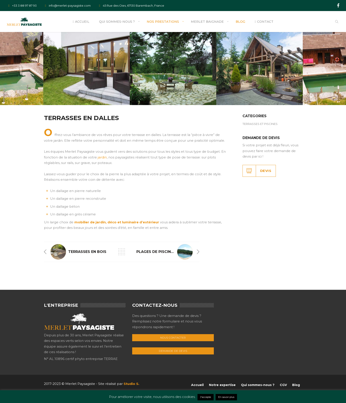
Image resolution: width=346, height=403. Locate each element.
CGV (283, 385)
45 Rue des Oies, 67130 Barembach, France (130, 5)
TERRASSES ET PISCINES (260, 124)
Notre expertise (222, 385)
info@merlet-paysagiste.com (67, 5)
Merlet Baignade (207, 22)
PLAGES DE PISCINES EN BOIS (164, 252)
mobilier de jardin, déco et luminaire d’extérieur (116, 222)
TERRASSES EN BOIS (87, 252)
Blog (240, 22)
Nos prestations (163, 22)
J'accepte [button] (205, 397)
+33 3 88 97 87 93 (22, 5)
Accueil (81, 22)
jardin (102, 157)
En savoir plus (226, 397)
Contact (264, 22)
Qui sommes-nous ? (117, 22)
